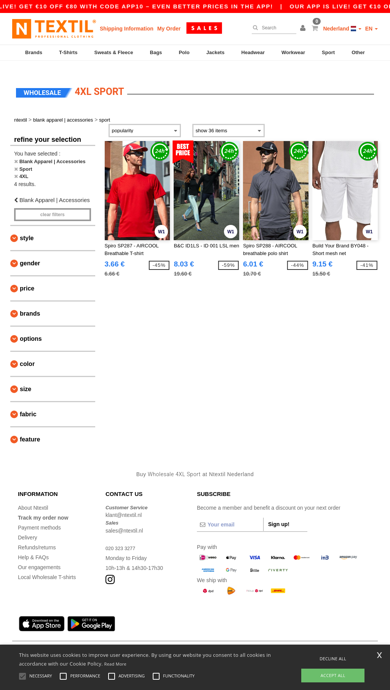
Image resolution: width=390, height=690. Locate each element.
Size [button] (25, 378)
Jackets (215, 52)
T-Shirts (68, 52)
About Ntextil (33, 497)
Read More (115, 664)
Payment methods (39, 517)
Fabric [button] (28, 404)
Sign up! (278, 513)
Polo (184, 52)
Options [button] (31, 328)
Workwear (293, 52)
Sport (328, 52)
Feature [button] (30, 429)
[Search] (272, 28)
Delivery (27, 527)
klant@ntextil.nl (123, 505)
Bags (156, 52)
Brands (33, 52)
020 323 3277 (121, 537)
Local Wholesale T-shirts (47, 566)
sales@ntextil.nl (124, 520)
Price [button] (27, 278)
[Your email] (230, 514)
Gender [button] (30, 253)
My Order (169, 29)
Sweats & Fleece (113, 52)
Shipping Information (126, 29)
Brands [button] (30, 303)
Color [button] (27, 353)
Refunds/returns (37, 537)
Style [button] (27, 228)
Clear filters (52, 204)
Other (358, 52)
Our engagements (39, 557)
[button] (304, 29)
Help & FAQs (33, 547)
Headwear (253, 52)
